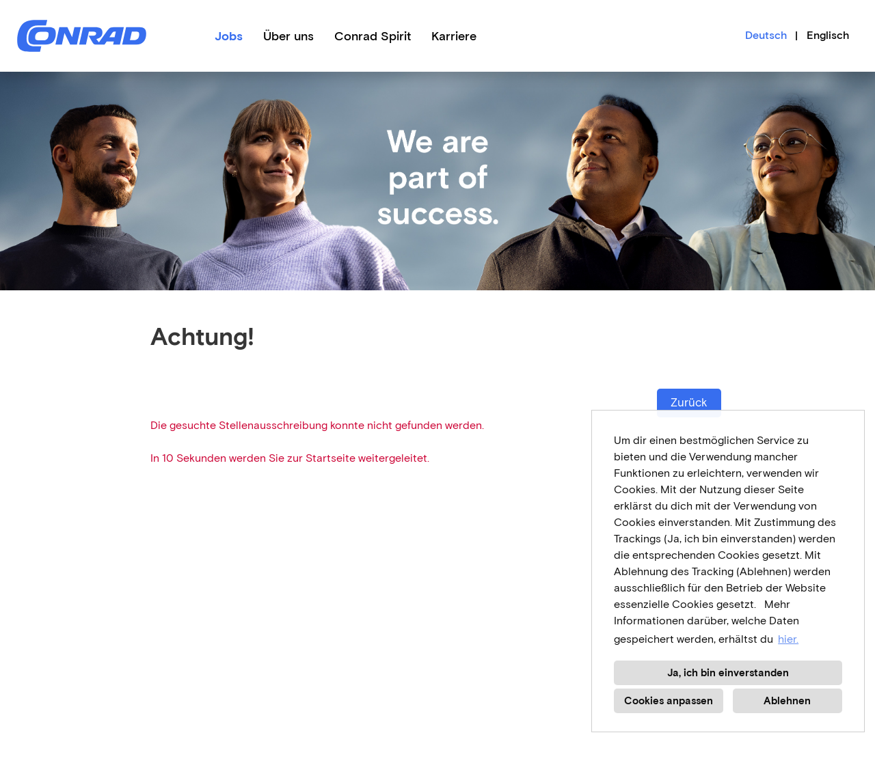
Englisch (828, 35)
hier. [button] (788, 639)
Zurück (689, 403)
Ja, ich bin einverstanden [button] (728, 673)
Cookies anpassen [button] (668, 701)
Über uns (288, 36)
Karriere (453, 36)
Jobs (229, 36)
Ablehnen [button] (787, 701)
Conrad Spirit (372, 36)
